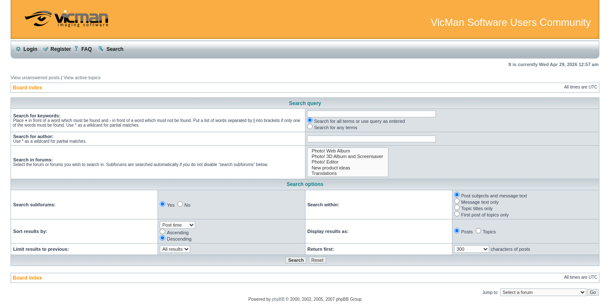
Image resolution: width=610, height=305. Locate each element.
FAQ (82, 49)
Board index (27, 88)
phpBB (278, 299)
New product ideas (348, 168)
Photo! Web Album (348, 151)
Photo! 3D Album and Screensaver (348, 156)
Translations (348, 173)
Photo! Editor (348, 162)
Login (25, 49)
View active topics (82, 77)
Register (56, 49)
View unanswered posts (35, 77)
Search (110, 49)
